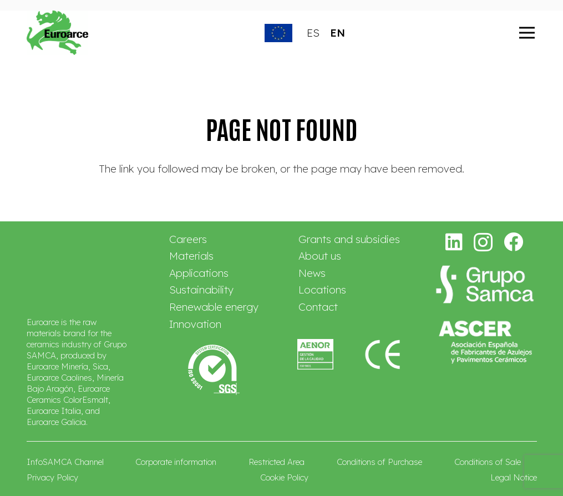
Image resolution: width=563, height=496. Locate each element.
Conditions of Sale (487, 462)
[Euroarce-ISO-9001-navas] (315, 354)
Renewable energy (213, 306)
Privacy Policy (52, 477)
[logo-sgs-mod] (214, 370)
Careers (188, 239)
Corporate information (175, 462)
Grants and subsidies (349, 239)
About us (319, 255)
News (312, 273)
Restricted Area (276, 462)
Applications (199, 273)
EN (337, 32)
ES (313, 32)
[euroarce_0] (58, 33)
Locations (322, 289)
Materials (191, 255)
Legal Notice (513, 477)
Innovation (195, 324)
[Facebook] (514, 241)
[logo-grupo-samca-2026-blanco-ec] (484, 284)
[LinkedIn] (454, 241)
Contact (318, 306)
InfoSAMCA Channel (65, 462)
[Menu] (527, 33)
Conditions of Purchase (379, 462)
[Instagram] (483, 243)
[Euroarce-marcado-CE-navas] (383, 354)
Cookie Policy (284, 477)
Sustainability (201, 289)
